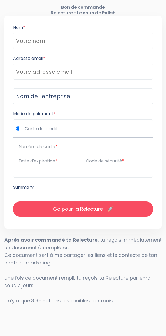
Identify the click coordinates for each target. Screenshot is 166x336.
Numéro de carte (37, 146)
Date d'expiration (37, 161)
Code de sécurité (104, 161)
